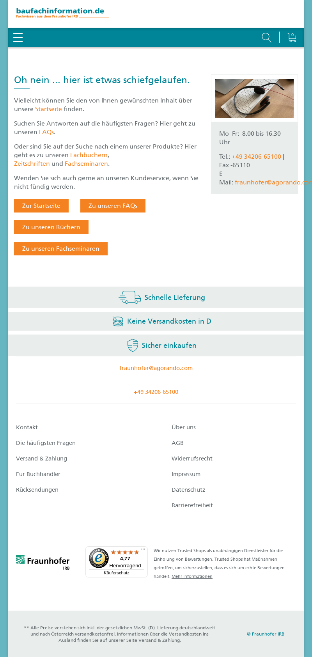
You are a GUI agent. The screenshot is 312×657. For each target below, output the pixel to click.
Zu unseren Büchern (51, 227)
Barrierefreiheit (192, 505)
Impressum (186, 474)
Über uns (184, 427)
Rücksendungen (37, 489)
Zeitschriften (32, 163)
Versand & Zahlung (41, 458)
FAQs (46, 132)
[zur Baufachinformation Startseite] (156, 14)
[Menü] (143, 551)
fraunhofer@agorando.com (156, 368)
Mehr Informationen (192, 576)
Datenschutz (189, 489)
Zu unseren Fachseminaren (60, 248)
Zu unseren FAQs (113, 205)
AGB (178, 442)
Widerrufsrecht (192, 458)
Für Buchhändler (38, 474)
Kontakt (27, 427)
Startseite (49, 109)
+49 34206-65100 (256, 156)
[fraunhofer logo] (43, 563)
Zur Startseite (41, 205)
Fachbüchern (89, 155)
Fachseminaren (86, 163)
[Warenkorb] (291, 17)
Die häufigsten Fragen (46, 442)
